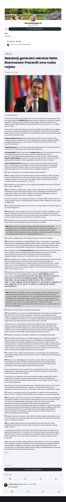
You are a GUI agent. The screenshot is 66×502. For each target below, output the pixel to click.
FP (7, 452)
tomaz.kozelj (26, 44)
